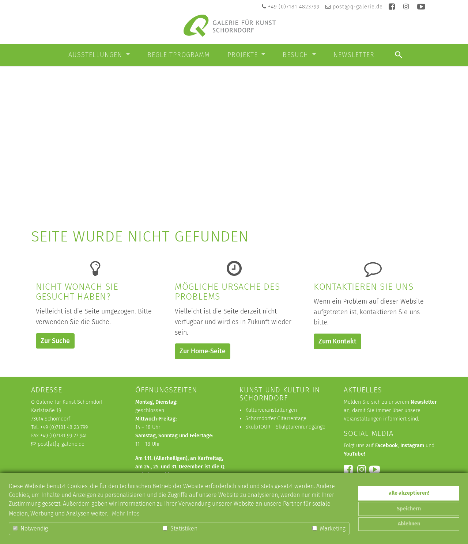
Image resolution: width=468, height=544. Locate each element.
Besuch (296, 55)
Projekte (243, 55)
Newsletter (353, 55)
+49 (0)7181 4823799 (294, 7)
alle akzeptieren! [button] (409, 493)
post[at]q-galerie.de (61, 444)
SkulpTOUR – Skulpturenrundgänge (285, 427)
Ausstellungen (96, 55)
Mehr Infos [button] (124, 513)
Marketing (329, 528)
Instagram (412, 445)
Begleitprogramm (178, 55)
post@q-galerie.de (358, 7)
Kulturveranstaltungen (271, 410)
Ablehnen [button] (409, 524)
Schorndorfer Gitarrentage (275, 418)
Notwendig (30, 528)
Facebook (386, 445)
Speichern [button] (409, 509)
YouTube (354, 454)
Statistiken (180, 528)
